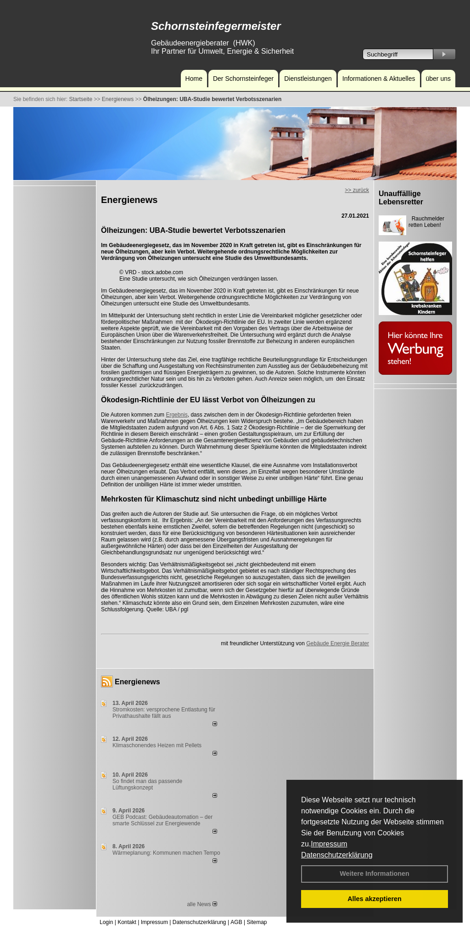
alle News (202, 904)
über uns (438, 78)
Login (106, 922)
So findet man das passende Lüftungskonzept (147, 784)
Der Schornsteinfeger (243, 78)
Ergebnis (176, 414)
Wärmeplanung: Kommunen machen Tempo (166, 853)
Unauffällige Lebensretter (401, 198)
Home (193, 78)
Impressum (329, 844)
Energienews (137, 682)
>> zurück (357, 190)
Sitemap (256, 922)
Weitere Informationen (374, 873)
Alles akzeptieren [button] (374, 898)
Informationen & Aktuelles (378, 78)
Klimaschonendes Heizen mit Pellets (156, 745)
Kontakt (127, 922)
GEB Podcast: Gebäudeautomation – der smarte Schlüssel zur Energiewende (162, 820)
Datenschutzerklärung (337, 855)
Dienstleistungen (308, 78)
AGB (236, 922)
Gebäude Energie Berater (337, 643)
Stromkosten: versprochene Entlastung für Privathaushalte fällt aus (163, 712)
